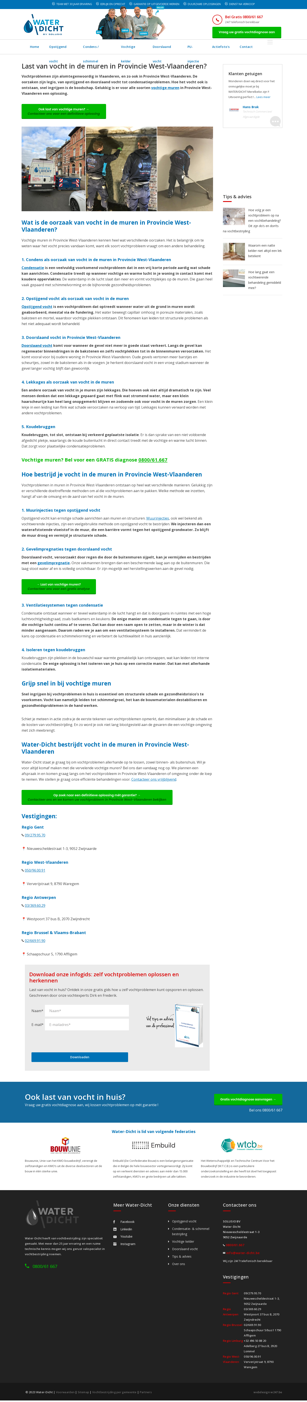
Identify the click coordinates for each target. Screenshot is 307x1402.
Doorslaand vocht (178, 47)
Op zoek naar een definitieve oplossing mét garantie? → (97, 798)
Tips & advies (181, 1258)
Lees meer (263, 97)
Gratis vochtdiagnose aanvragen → (248, 1100)
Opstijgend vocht (63, 47)
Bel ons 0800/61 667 (265, 1111)
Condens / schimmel (103, 47)
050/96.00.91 (35, 871)
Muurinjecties (157, 518)
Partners (146, 1394)
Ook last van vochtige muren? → (64, 111)
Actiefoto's (238, 47)
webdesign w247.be (268, 1394)
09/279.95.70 (35, 836)
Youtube (122, 1238)
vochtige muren (165, 87)
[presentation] (64, 1042)
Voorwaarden (65, 1394)
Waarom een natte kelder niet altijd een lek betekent (265, 251)
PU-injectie (211, 47)
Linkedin (122, 1231)
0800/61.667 (152, 460)
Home (34, 47)
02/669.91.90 (35, 942)
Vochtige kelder (141, 47)
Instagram (124, 1245)
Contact (264, 47)
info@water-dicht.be (243, 1254)
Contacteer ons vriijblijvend (153, 780)
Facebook (123, 1223)
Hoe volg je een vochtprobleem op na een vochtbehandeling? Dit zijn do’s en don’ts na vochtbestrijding (252, 220)
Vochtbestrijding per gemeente (114, 1394)
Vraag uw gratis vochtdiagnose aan (246, 32)
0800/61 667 (45, 1268)
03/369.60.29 (35, 906)
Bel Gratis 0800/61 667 (243, 17)
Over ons (178, 1265)
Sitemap (83, 1394)
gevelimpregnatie (53, 563)
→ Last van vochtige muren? (59, 587)
